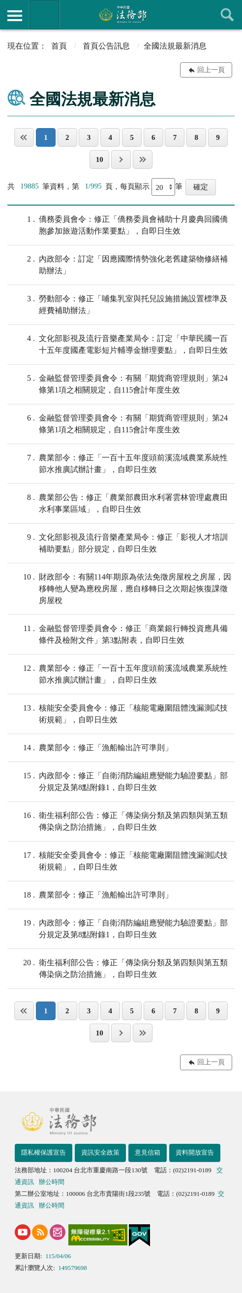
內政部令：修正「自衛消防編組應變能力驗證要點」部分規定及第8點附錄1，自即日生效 (117, 781)
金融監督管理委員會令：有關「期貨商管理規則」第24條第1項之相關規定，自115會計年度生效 (117, 383)
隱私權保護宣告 (43, 1152)
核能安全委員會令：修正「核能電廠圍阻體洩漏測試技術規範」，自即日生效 (117, 713)
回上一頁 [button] (211, 70)
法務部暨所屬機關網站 (44, 14)
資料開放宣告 (195, 1152)
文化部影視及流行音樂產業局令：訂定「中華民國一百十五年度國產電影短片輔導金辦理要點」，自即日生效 (117, 343)
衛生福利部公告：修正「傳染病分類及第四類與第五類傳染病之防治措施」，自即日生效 (117, 820)
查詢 (227, 14)
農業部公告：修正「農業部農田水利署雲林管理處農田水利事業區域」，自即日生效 (117, 502)
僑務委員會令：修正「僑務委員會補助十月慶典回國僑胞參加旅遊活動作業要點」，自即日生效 (117, 224)
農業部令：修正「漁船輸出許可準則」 (90, 748)
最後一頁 (142, 159)
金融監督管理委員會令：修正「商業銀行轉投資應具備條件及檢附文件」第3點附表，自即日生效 (117, 633)
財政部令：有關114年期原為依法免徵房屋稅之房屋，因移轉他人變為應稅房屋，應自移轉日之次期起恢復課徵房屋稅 (119, 588)
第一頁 (24, 137)
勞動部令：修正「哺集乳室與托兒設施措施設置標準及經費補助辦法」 (117, 304)
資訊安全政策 (100, 1152)
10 (99, 159)
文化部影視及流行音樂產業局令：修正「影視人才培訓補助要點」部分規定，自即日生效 (117, 542)
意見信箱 (147, 1152)
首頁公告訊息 (106, 46)
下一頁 (121, 159)
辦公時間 (51, 1182)
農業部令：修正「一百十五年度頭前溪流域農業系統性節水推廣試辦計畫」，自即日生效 (117, 463)
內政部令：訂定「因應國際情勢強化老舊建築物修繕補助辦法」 (117, 264)
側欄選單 (14, 15)
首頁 (59, 46)
